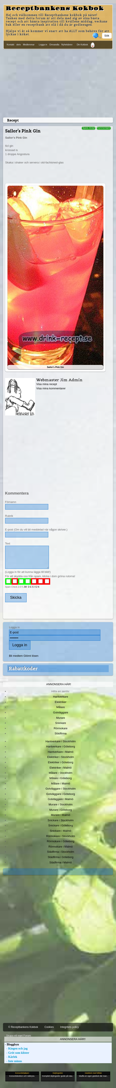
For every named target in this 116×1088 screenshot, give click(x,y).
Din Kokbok (82, 44)
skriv (18, 44)
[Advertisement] (58, 83)
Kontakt (10, 44)
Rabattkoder (23, 668)
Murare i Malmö (60, 815)
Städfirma (60, 733)
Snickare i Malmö (60, 830)
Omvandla (54, 44)
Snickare (60, 723)
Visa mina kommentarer (51, 388)
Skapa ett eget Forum (18, 1035)
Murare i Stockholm (61, 804)
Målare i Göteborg (61, 778)
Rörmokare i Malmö (60, 846)
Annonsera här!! (72, 1039)
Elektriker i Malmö (61, 767)
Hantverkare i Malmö (61, 751)
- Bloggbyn (11, 1044)
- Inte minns (13, 1061)
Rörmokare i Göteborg (60, 841)
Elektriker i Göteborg (60, 762)
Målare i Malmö (60, 783)
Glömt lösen (31, 655)
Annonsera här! (58, 684)
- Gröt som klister (16, 1052)
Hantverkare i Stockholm (60, 741)
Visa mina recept (46, 384)
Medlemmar (29, 44)
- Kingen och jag (16, 1048)
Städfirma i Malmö (60, 862)
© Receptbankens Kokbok (23, 1027)
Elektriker (60, 702)
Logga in (43, 44)
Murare (60, 717)
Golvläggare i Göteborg (60, 794)
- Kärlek (10, 1056)
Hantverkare (60, 696)
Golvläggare (60, 712)
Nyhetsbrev (66, 44)
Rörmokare (60, 728)
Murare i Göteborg (60, 809)
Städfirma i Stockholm (60, 851)
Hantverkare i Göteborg (60, 746)
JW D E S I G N (31, 587)
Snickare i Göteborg (60, 825)
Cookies (49, 1027)
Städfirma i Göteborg (61, 857)
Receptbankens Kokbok (55, 8)
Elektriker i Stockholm (60, 757)
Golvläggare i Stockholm (60, 788)
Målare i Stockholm (60, 772)
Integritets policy (69, 1027)
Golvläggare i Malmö (60, 799)
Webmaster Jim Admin (59, 379)
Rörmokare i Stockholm (60, 836)
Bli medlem (16, 655)
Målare (60, 707)
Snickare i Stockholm (61, 820)
